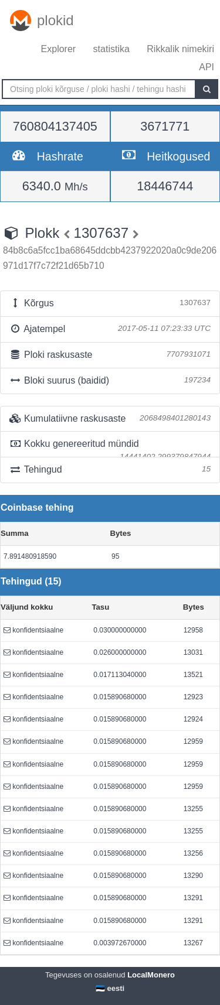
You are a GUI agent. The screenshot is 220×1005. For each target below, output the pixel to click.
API (206, 67)
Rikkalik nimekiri (180, 49)
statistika (111, 49)
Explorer (58, 49)
